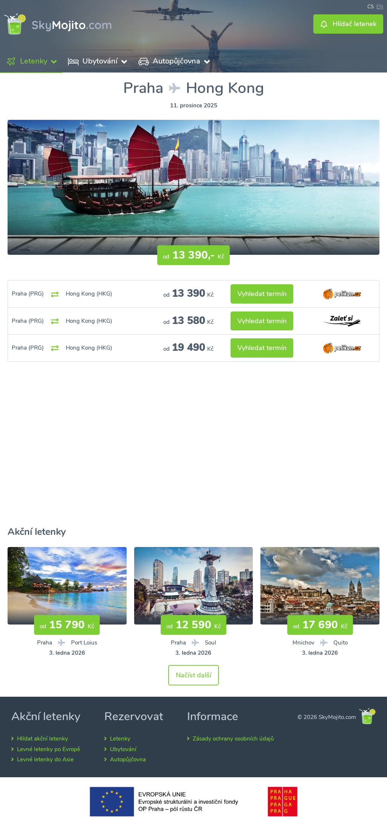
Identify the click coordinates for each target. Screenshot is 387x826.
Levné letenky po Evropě (48, 749)
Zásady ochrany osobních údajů (233, 738)
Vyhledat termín (261, 293)
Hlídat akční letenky (42, 738)
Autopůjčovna (128, 759)
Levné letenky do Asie (45, 759)
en (379, 6)
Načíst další (193, 675)
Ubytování (123, 749)
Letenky (120, 738)
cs (370, 6)
